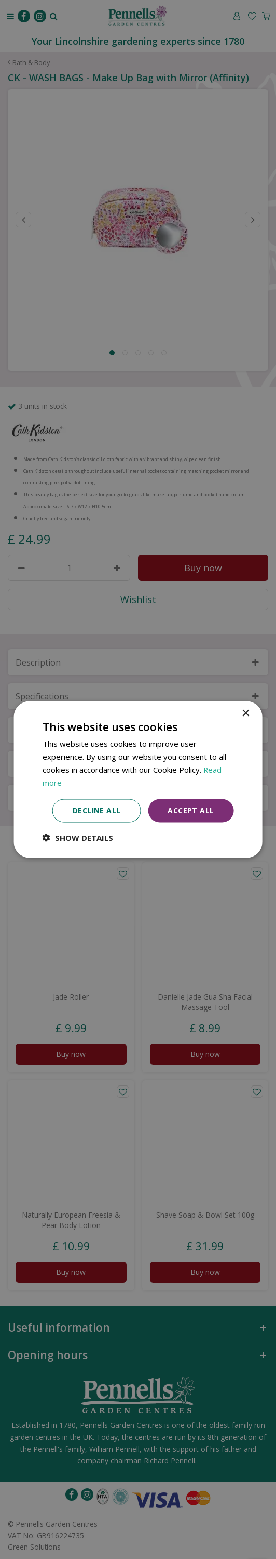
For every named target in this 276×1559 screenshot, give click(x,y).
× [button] (245, 713)
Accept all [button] (191, 810)
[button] (78, 837)
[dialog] (138, 779)
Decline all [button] (96, 810)
